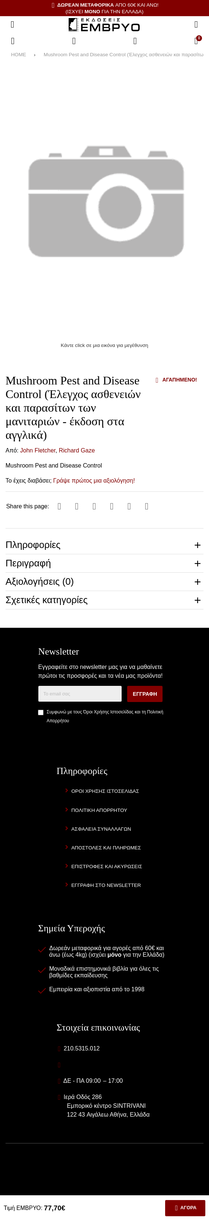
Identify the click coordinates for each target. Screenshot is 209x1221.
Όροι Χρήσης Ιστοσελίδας (108, 712)
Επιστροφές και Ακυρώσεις (107, 866)
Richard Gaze (77, 450)
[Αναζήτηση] (196, 24)
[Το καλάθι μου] (196, 41)
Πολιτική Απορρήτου (100, 810)
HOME (18, 54)
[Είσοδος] (135, 41)
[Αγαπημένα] (74, 41)
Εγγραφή (145, 694)
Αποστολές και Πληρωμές (106, 848)
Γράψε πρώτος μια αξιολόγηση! (94, 480)
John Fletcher (38, 450)
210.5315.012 (82, 1048)
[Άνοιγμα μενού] (13, 25)
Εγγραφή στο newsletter (106, 885)
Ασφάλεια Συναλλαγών (101, 829)
